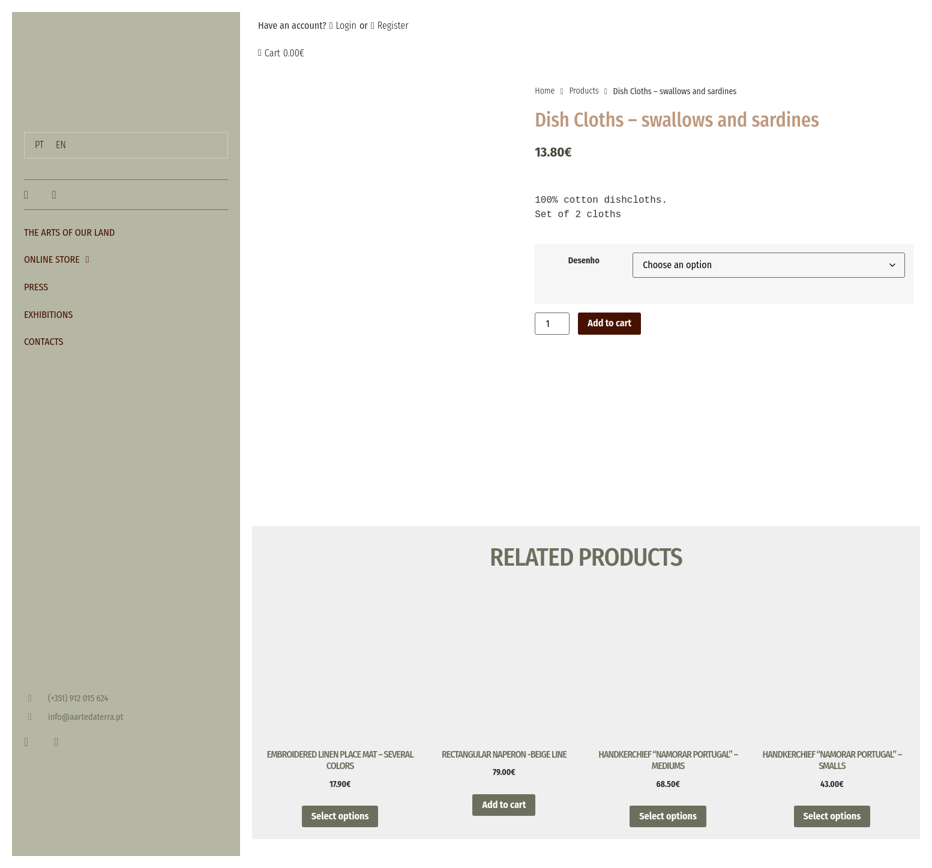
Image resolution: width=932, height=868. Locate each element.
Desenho (584, 261)
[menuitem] (39, 145)
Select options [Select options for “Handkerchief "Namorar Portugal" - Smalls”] (832, 833)
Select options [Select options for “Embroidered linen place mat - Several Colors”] (340, 833)
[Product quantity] (552, 324)
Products (583, 91)
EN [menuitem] (61, 145)
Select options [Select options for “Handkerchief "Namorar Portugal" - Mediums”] (668, 833)
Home (545, 91)
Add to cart (609, 323)
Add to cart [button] (504, 821)
